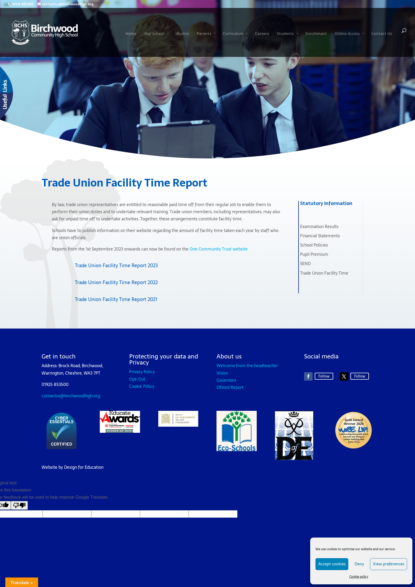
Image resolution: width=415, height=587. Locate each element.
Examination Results (319, 226)
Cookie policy (358, 576)
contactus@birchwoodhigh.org (71, 395)
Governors (226, 380)
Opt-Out (137, 379)
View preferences (388, 564)
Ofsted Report (229, 387)
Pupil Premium (314, 254)
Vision (222, 373)
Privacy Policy (142, 371)
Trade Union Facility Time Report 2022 (116, 282)
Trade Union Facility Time (324, 273)
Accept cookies (331, 564)
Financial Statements (320, 235)
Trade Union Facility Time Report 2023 (116, 265)
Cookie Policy (141, 386)
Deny (359, 564)
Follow (324, 376)
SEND (305, 263)
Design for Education (83, 467)
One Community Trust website (219, 248)
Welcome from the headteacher (247, 365)
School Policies (314, 245)
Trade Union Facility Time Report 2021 (116, 299)
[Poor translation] (19, 505)
